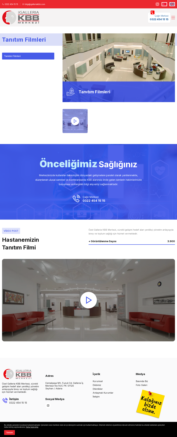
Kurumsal (98, 381)
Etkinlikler (98, 389)
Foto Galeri (141, 385)
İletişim (96, 396)
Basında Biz (142, 381)
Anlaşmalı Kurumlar (103, 392)
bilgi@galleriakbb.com (33, 4)
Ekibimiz (97, 385)
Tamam (9, 433)
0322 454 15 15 (10, 4)
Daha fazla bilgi (32, 427)
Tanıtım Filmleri (12, 56)
